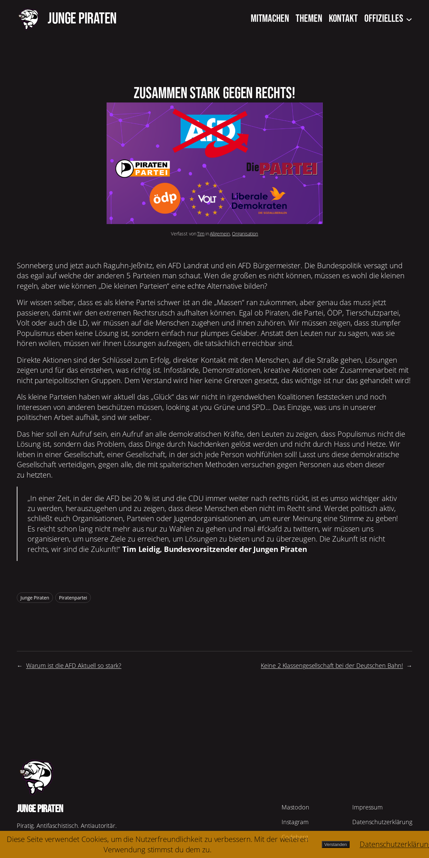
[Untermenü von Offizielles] (409, 19)
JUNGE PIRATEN (82, 18)
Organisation (245, 233)
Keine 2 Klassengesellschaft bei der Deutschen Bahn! (332, 665)
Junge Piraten (34, 597)
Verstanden (335, 844)
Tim (200, 233)
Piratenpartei (73, 597)
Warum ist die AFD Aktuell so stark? (74, 665)
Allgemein (220, 233)
